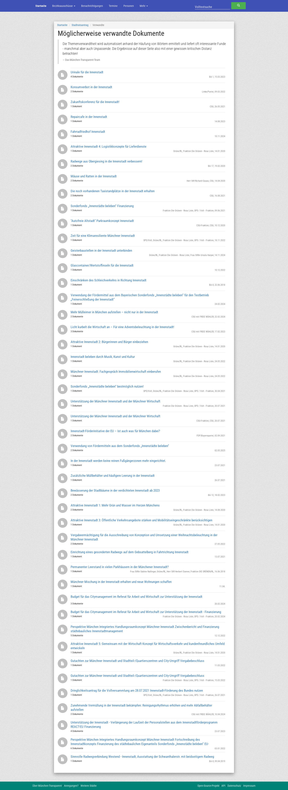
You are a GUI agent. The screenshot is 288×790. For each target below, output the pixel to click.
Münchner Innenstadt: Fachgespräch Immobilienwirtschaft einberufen (116, 371)
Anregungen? (71, 785)
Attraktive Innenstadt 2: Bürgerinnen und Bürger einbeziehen (109, 342)
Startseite (40, 5)
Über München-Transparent (47, 785)
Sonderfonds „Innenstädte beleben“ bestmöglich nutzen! (107, 386)
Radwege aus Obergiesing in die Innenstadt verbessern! (106, 161)
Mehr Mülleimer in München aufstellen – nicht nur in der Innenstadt (114, 312)
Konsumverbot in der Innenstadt (91, 87)
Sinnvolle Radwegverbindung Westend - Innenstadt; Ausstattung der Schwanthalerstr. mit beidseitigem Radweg (142, 757)
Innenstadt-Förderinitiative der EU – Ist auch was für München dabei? (115, 431)
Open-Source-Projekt (208, 785)
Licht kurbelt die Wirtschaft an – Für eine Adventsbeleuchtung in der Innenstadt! (122, 327)
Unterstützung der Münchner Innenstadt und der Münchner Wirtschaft (115, 401)
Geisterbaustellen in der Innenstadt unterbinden (101, 250)
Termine (113, 5)
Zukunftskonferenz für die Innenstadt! (95, 102)
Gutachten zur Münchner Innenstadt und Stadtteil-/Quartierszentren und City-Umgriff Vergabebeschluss (137, 661)
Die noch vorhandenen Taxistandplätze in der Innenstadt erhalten (113, 191)
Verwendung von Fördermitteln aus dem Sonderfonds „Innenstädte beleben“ (120, 446)
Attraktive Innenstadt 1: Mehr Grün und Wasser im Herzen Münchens (115, 505)
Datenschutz (234, 785)
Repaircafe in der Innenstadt (89, 117)
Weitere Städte (89, 785)
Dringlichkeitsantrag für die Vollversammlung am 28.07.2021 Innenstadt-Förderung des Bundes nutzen (137, 690)
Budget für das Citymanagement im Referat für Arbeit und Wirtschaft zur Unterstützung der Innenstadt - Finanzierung (146, 612)
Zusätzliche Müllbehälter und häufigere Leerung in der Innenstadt (113, 476)
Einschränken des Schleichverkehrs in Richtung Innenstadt (108, 280)
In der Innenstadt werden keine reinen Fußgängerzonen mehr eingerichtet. (118, 461)
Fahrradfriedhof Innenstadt (88, 132)
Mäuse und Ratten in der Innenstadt (94, 176)
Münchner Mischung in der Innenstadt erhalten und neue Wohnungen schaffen (121, 582)
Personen (128, 5)
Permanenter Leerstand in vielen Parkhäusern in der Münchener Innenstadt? (120, 567)
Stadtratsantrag (80, 25)
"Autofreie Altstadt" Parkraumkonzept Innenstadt (102, 221)
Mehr (144, 5)
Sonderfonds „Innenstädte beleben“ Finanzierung (102, 206)
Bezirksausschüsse (63, 5)
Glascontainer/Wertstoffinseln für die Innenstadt (102, 265)
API (223, 785)
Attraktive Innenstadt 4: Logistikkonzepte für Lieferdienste (108, 146)
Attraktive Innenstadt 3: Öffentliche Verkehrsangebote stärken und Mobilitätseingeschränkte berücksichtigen (141, 520)
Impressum (249, 785)
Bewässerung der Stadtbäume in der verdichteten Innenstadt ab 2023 (115, 490)
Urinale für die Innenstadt (87, 72)
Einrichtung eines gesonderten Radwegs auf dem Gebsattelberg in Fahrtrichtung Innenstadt (129, 552)
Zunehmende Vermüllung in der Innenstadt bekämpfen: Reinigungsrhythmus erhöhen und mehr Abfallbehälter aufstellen (141, 707)
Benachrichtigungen (92, 5)
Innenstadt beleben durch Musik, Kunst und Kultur (103, 357)
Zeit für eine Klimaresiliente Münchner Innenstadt (103, 236)
